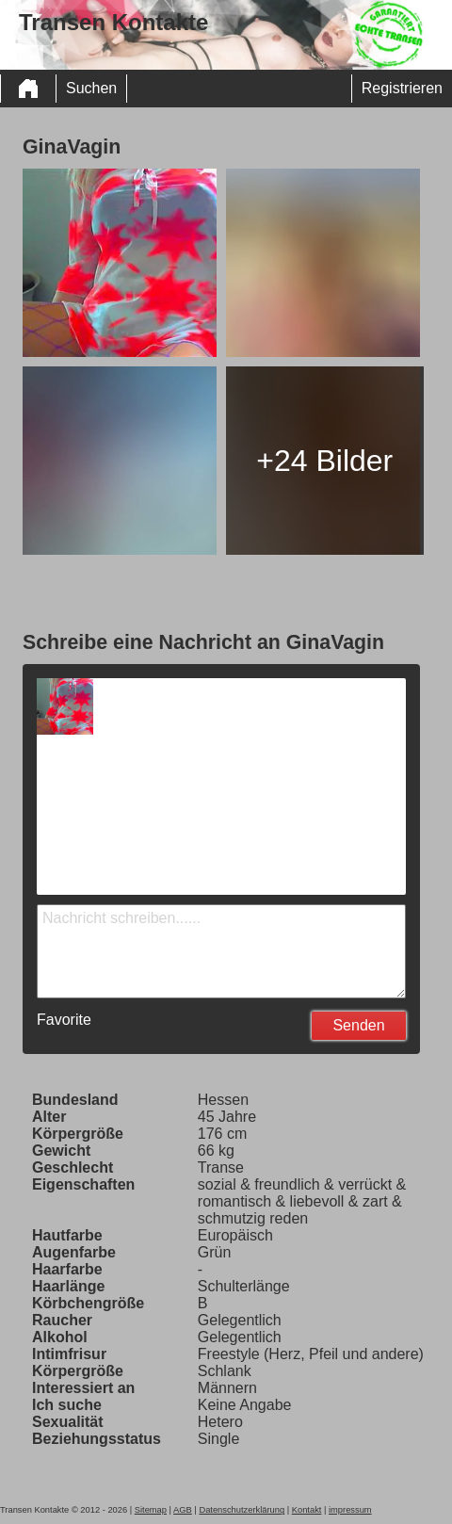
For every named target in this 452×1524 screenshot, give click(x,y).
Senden (358, 1025)
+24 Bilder (324, 461)
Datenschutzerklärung (241, 1510)
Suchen (91, 88)
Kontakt (307, 1510)
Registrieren (402, 88)
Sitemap (151, 1510)
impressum (350, 1510)
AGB (182, 1510)
